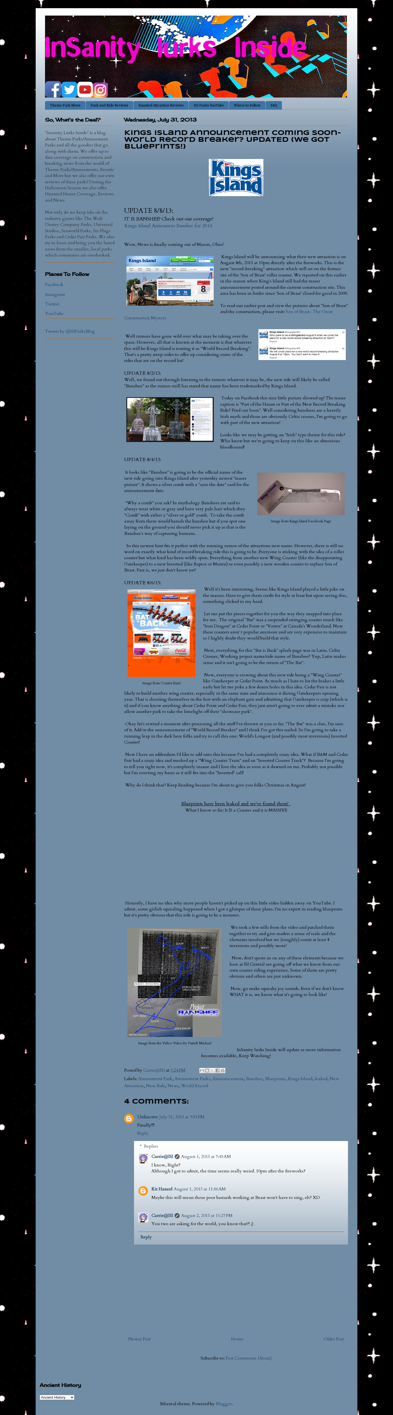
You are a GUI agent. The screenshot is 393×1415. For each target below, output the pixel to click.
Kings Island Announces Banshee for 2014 (168, 225)
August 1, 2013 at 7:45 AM (206, 1157)
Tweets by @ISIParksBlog (70, 331)
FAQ (273, 105)
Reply (142, 1133)
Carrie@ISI (162, 1157)
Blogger (224, 1404)
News (173, 1086)
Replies (151, 1146)
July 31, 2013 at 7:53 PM (181, 1117)
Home (237, 1339)
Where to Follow (247, 105)
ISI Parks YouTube (209, 105)
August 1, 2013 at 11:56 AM (200, 1189)
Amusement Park (155, 1079)
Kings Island (300, 1079)
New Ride (155, 1086)
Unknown (147, 1117)
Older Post (334, 1339)
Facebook (54, 285)
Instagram (55, 294)
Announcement (228, 1079)
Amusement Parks (192, 1079)
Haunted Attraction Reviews (161, 105)
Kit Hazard (161, 1189)
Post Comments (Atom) (249, 1358)
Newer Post (139, 1339)
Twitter (52, 304)
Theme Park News (65, 105)
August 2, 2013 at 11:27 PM (207, 1216)
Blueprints (275, 1079)
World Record (194, 1086)
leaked (321, 1079)
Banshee (254, 1079)
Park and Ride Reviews (109, 105)
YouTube (54, 314)
